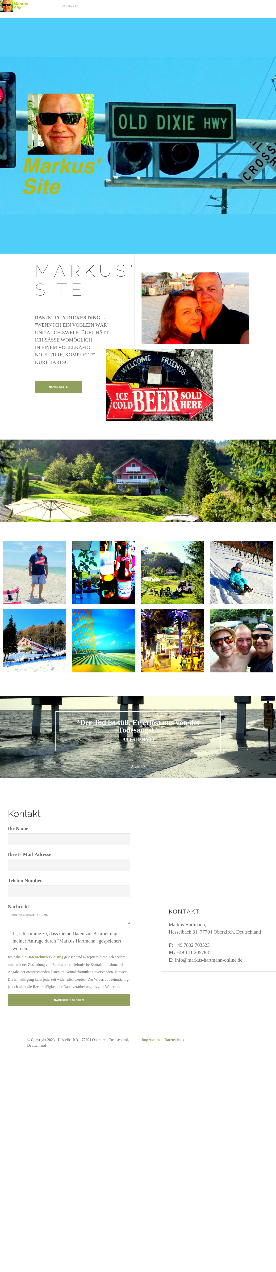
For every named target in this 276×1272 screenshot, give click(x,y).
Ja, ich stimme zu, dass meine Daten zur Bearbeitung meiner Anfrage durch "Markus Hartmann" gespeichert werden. (64, 941)
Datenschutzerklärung (45, 957)
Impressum (151, 1040)
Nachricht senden (69, 1000)
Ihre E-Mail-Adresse (29, 854)
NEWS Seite (58, 387)
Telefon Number (25, 880)
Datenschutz (174, 1040)
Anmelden (70, 5)
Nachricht (18, 906)
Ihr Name (18, 828)
